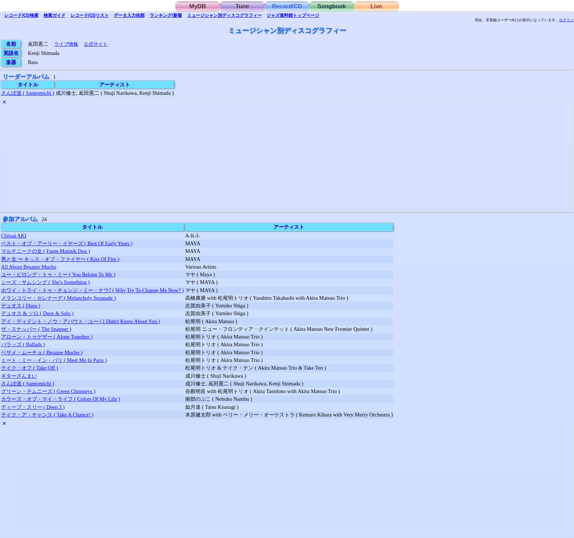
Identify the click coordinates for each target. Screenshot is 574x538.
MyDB (197, 6)
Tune (242, 6)
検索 (21, 15)
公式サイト (96, 44)
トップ (292, 15)
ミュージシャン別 (224, 15)
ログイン (566, 20)
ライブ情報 (66, 44)
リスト (90, 15)
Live (376, 6)
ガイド (55, 15)
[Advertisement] (220, 158)
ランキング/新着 (166, 15)
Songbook (331, 6)
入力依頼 (129, 15)
